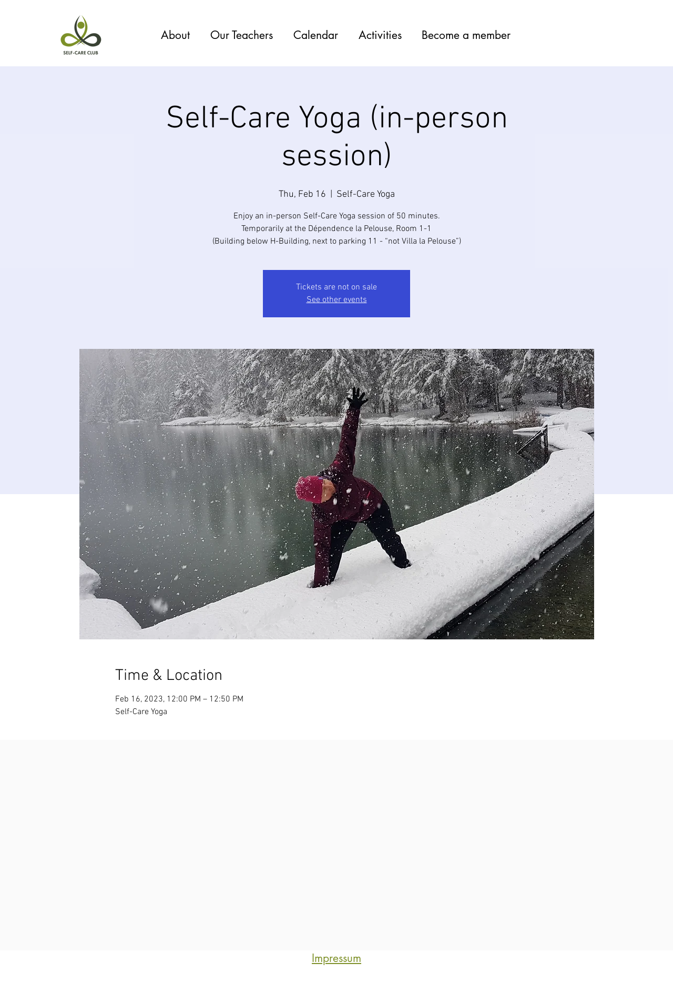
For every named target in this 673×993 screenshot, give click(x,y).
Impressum (336, 958)
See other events (337, 300)
